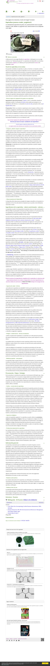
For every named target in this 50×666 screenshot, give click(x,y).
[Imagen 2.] (26, 47)
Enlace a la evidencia (30, 500)
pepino (25, 100)
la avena (35, 229)
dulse (11, 250)
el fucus (30, 243)
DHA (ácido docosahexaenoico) (22, 322)
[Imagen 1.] (24, 47)
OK (45, 663)
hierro (18, 220)
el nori (12, 248)
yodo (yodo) (38, 218)
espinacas (38, 184)
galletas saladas (17, 89)
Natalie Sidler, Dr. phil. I (13, 513)
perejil (34, 184)
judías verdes (8, 186)
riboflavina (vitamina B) (11, 220)
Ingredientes (8, 16)
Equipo (11, 638)
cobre (34, 218)
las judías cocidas (10, 232)
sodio (33, 220)
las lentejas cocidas (19, 231)
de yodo (21, 242)
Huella (7, 638)
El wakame (36, 247)
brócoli (42, 184)
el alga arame (22, 247)
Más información (5, 664)
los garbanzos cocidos (34, 231)
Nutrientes (41, 502)
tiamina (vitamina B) (26, 220)
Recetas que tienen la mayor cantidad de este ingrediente (24, 121)
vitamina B (31, 172)
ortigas (30, 184)
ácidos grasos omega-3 (34, 319)
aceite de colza (29, 103)
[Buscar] (27, 1)
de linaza (23, 102)
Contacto (15, 638)
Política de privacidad (22, 638)
